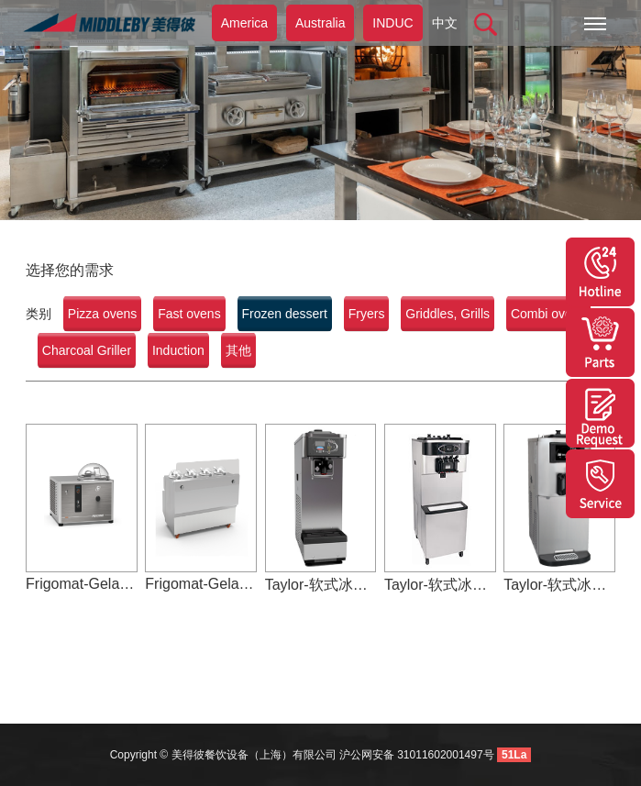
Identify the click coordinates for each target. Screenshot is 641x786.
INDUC (392, 23)
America (244, 23)
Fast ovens (189, 313)
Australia (320, 23)
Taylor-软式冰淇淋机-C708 (559, 584)
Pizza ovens (102, 313)
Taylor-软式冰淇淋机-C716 (440, 584)
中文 (445, 23)
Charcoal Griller (86, 350)
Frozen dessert (284, 313)
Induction (178, 350)
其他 (238, 350)
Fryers (366, 313)
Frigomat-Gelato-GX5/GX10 (82, 584)
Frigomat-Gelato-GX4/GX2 (201, 584)
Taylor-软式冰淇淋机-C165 (321, 584)
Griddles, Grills (447, 313)
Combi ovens (548, 313)
